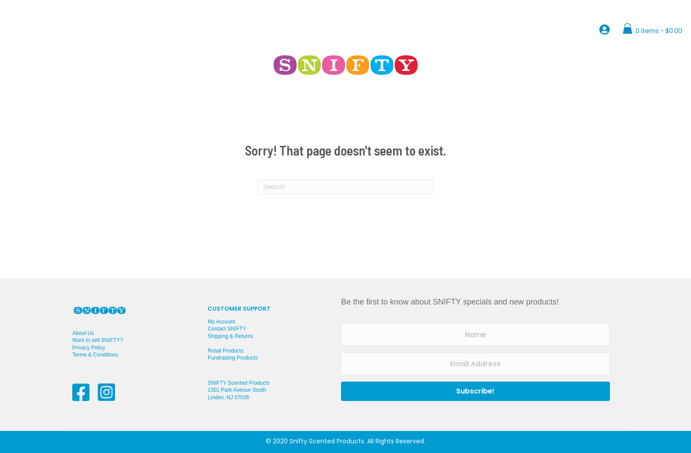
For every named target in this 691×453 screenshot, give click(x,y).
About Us (83, 333)
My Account (221, 322)
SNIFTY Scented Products (239, 383)
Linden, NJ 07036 (228, 397)
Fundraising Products (232, 358)
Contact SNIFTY (227, 329)
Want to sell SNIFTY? (97, 340)
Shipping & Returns (230, 336)
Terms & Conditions (95, 355)
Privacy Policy (88, 348)
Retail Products (225, 351)
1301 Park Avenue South (237, 390)
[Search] (345, 187)
